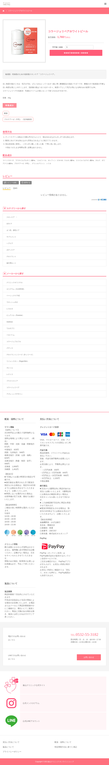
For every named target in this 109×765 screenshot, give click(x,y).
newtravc (10, 322)
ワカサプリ (11, 328)
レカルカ (10, 309)
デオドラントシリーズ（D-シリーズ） (20, 355)
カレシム (10, 368)
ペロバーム (11, 335)
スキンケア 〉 (12, 217)
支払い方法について (11, 742)
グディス (10, 348)
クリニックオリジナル (15, 282)
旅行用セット (11, 263)
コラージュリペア (13, 387)
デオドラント (11, 256)
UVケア (9, 224)
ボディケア (11, 250)
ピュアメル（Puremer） (15, 315)
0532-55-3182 (87, 634)
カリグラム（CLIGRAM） (16, 289)
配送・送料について (63, 742)
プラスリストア (12, 381)
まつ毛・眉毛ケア (13, 230)
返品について (8, 747)
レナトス (10, 374)
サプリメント (11, 237)
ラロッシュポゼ (12, 302)
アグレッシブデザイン (15, 394)
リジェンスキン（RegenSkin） (18, 361)
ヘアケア (10, 243)
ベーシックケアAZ (13, 296)
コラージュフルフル (14, 341)
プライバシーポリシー (12, 752)
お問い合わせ (89, 657)
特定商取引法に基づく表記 (66, 747)
